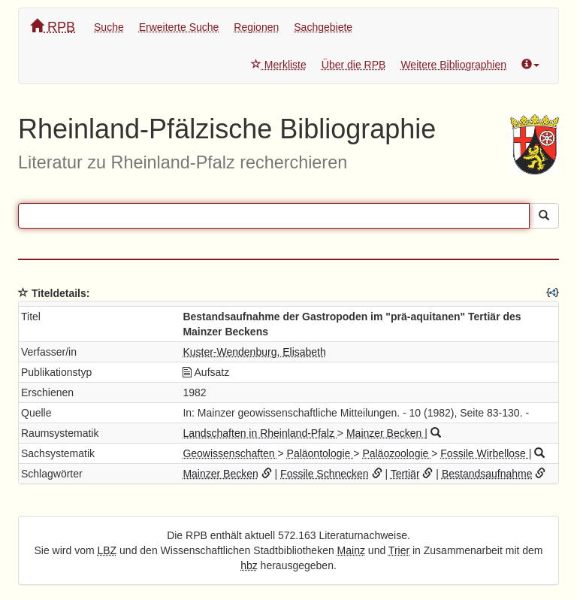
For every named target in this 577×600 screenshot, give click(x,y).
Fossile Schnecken (324, 474)
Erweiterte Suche (179, 27)
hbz (249, 565)
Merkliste (279, 65)
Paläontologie (320, 453)
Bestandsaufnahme (487, 474)
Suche (109, 27)
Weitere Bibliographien (453, 65)
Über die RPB (354, 65)
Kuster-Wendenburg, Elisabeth (254, 352)
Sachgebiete (323, 27)
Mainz (351, 550)
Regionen (256, 27)
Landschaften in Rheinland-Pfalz (260, 433)
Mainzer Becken (385, 433)
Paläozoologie (396, 453)
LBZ (107, 550)
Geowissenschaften (230, 453)
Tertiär (405, 474)
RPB (52, 27)
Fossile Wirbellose (484, 453)
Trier (398, 550)
